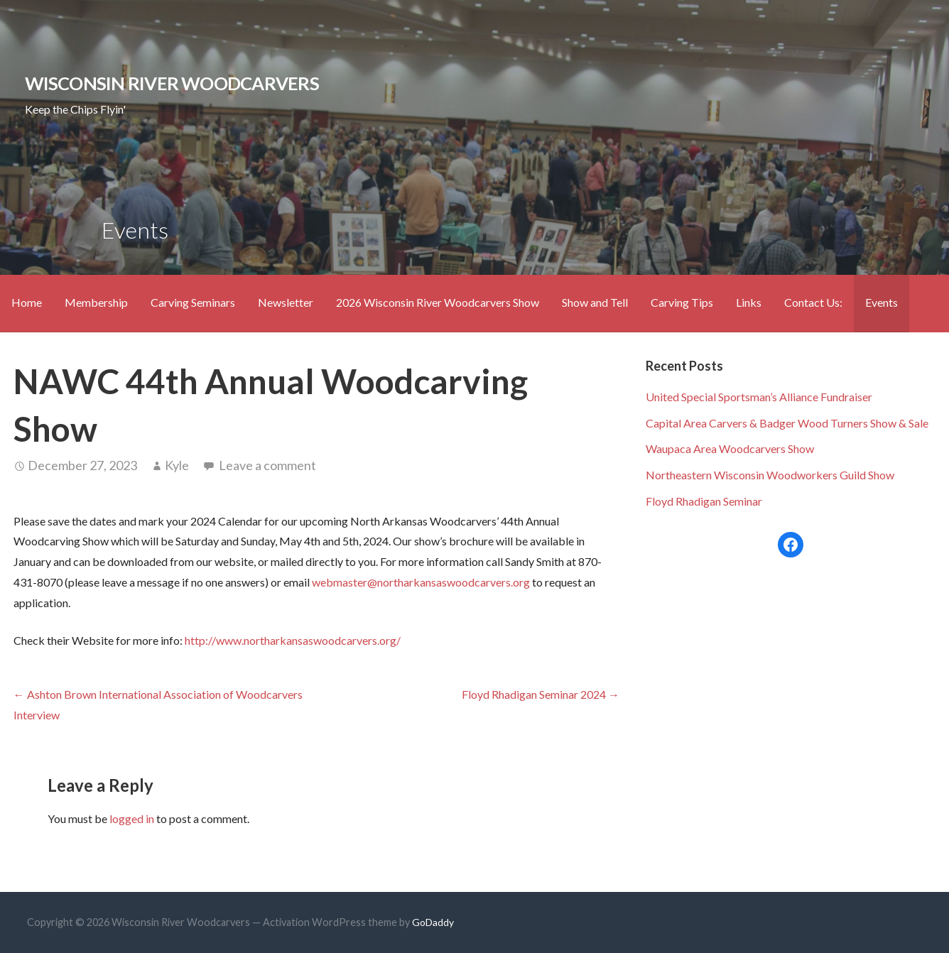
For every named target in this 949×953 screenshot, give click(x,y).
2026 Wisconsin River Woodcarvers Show (437, 302)
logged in (131, 818)
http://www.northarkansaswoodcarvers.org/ (292, 640)
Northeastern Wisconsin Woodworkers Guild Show (770, 474)
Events (881, 302)
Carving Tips (682, 302)
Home (26, 302)
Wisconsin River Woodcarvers (172, 83)
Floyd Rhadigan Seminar (704, 501)
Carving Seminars (193, 302)
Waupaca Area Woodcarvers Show (730, 448)
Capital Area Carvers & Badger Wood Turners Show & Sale (787, 423)
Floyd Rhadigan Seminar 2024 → (540, 694)
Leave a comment (267, 465)
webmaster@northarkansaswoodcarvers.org (421, 582)
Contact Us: (813, 302)
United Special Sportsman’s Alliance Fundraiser (759, 396)
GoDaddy (433, 922)
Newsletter (285, 302)
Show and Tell (595, 302)
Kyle (177, 465)
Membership (96, 302)
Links (748, 302)
